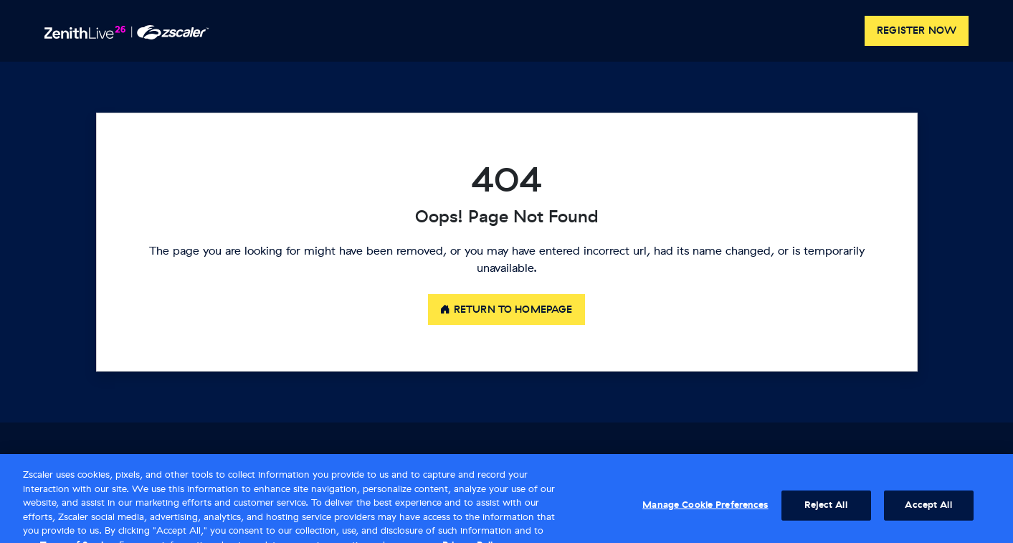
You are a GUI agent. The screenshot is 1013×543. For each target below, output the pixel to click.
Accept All (928, 510)
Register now (916, 30)
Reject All (825, 510)
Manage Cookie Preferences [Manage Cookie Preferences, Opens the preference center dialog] (705, 510)
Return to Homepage (506, 309)
